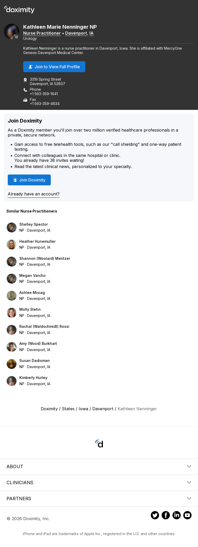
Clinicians (99, 482)
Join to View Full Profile (54, 66)
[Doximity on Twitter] (155, 516)
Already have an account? (34, 193)
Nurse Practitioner (42, 33)
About (99, 466)
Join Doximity (29, 180)
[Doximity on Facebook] (166, 516)
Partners (99, 498)
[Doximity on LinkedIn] (176, 516)
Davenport (76, 33)
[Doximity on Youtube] (187, 516)
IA (91, 33)
